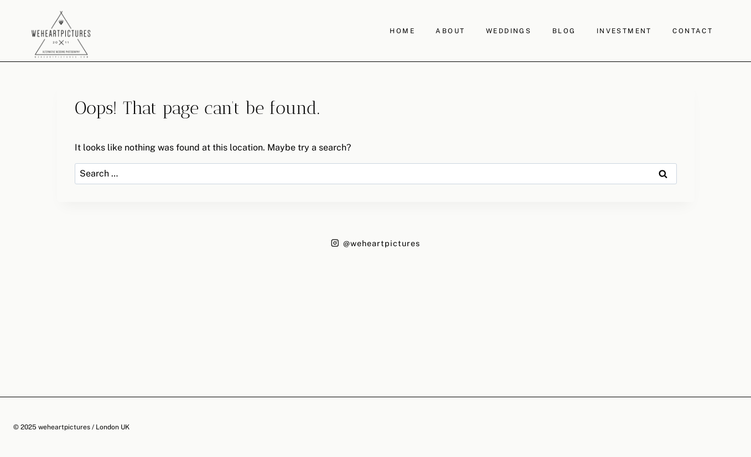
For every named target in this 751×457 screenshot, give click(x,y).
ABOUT (450, 31)
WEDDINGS (508, 31)
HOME (402, 31)
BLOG (564, 31)
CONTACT (692, 31)
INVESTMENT (624, 31)
